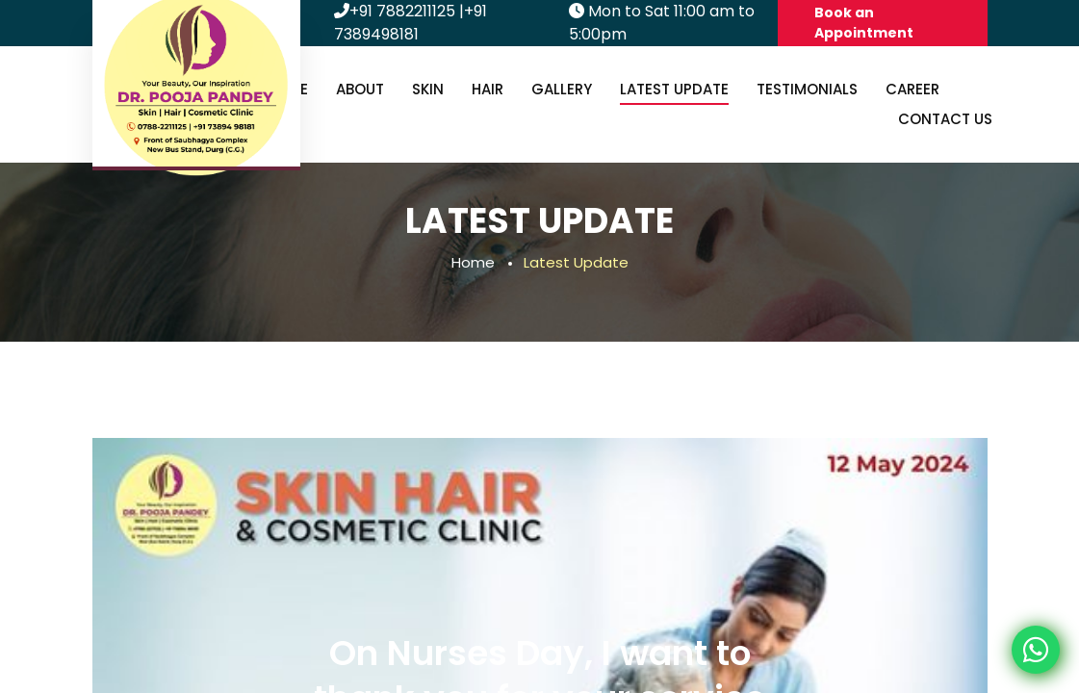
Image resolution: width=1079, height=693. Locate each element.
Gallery (561, 89)
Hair (487, 89)
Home (473, 262)
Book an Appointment (863, 22)
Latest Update (674, 89)
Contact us (945, 119)
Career (912, 89)
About (360, 89)
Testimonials (807, 89)
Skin (428, 89)
